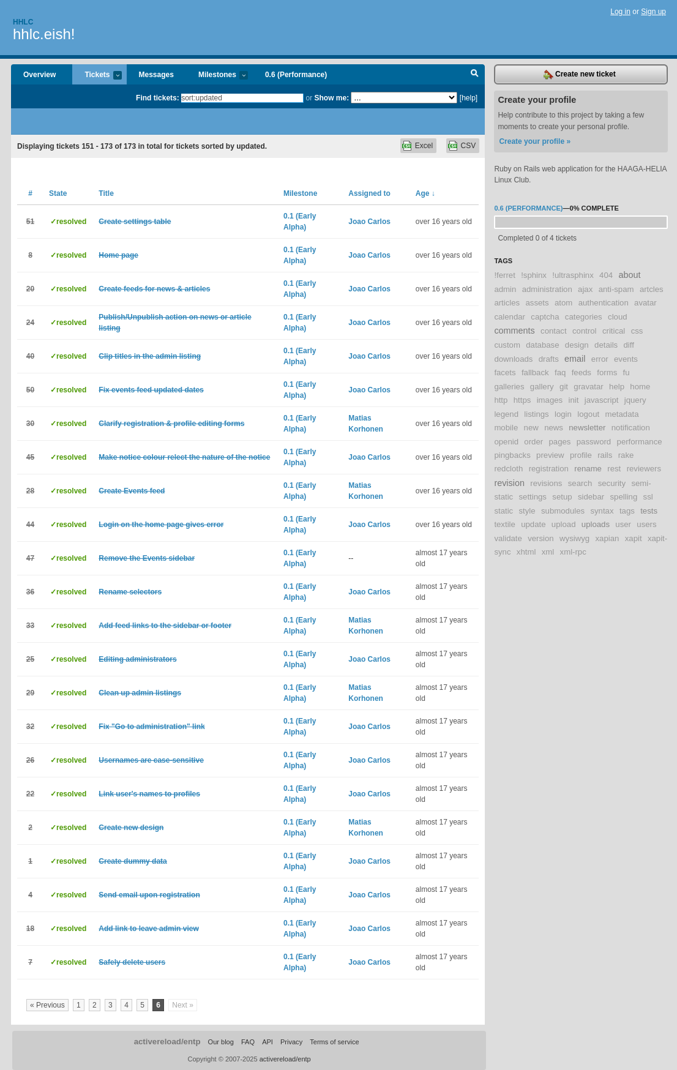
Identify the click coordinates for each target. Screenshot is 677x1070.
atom (563, 302)
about (629, 275)
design (577, 345)
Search (475, 74)
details (606, 345)
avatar (645, 302)
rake (626, 455)
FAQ (248, 1042)
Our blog (221, 1042)
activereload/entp (167, 1041)
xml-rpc (573, 551)
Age (425, 193)
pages (559, 441)
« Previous (47, 1005)
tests (648, 510)
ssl (648, 496)
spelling (624, 496)
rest (614, 468)
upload (564, 524)
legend (506, 414)
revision (509, 483)
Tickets (96, 75)
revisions (546, 483)
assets (537, 302)
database (542, 345)
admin (505, 289)
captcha (545, 316)
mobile (506, 427)
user (623, 524)
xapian (607, 538)
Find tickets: (157, 98)
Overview (39, 74)
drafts (549, 359)
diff (629, 345)
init (574, 400)
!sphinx (534, 275)
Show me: (331, 98)
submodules (563, 510)
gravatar (588, 386)
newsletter (587, 427)
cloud (617, 316)
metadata (621, 414)
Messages (156, 74)
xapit (633, 538)
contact (553, 330)
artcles (652, 289)
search (580, 483)
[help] (468, 98)
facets (504, 372)
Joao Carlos (369, 221)
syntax (601, 510)
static (503, 510)
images (550, 400)
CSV (468, 145)
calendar (509, 316)
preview (550, 455)
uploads (596, 524)
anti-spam (616, 289)
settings (533, 496)
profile (581, 455)
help (616, 386)
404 (606, 275)
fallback (535, 372)
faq (560, 372)
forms (607, 372)
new (531, 427)
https (522, 400)
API (267, 1042)
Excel (424, 145)
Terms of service (334, 1042)
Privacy (291, 1042)
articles (507, 302)
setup (562, 496)
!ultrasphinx (572, 275)
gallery (542, 386)
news (553, 427)
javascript (602, 400)
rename (588, 468)
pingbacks (512, 455)
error (599, 359)
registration (549, 468)
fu (626, 372)
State (58, 193)
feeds (581, 372)
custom (507, 345)
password (594, 441)
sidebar (591, 496)
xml (548, 551)
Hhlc (23, 22)
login (563, 414)
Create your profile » (534, 141)
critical (613, 330)
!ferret (504, 275)
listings (536, 414)
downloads (513, 359)
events (626, 359)
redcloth (508, 468)
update (533, 524)
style (527, 510)
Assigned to (369, 193)
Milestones (217, 75)
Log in (620, 11)
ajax (585, 289)
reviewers (644, 468)
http (500, 400)
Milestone (300, 193)
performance (639, 441)
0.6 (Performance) (296, 74)
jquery (635, 400)
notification (631, 427)
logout (588, 414)
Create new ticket (580, 75)
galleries (509, 386)
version (541, 538)
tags (627, 510)
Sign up (653, 11)
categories (583, 316)
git (563, 386)
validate (508, 538)
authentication (603, 302)
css (637, 330)
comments (514, 330)
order (533, 441)
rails (604, 455)
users (646, 524)
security (612, 483)
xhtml (526, 551)
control (584, 330)
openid (506, 441)
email (574, 359)
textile (504, 524)
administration (547, 289)
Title (106, 193)
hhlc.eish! (44, 34)
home (640, 386)
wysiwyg (574, 538)
